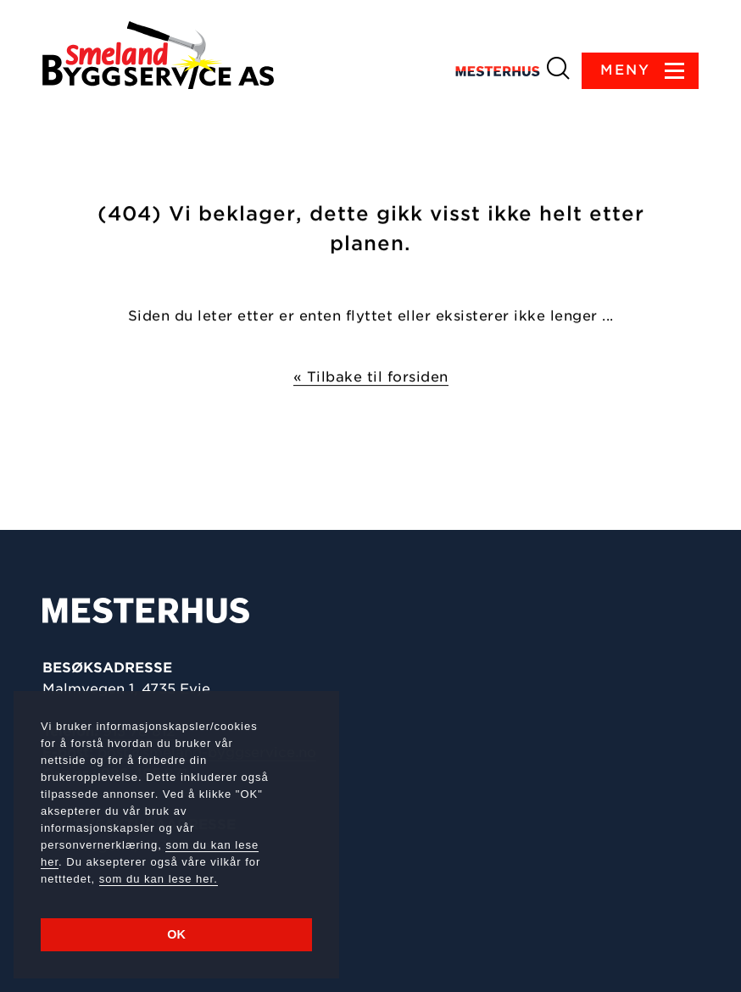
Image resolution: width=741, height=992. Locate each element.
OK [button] (176, 934)
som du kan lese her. (158, 878)
